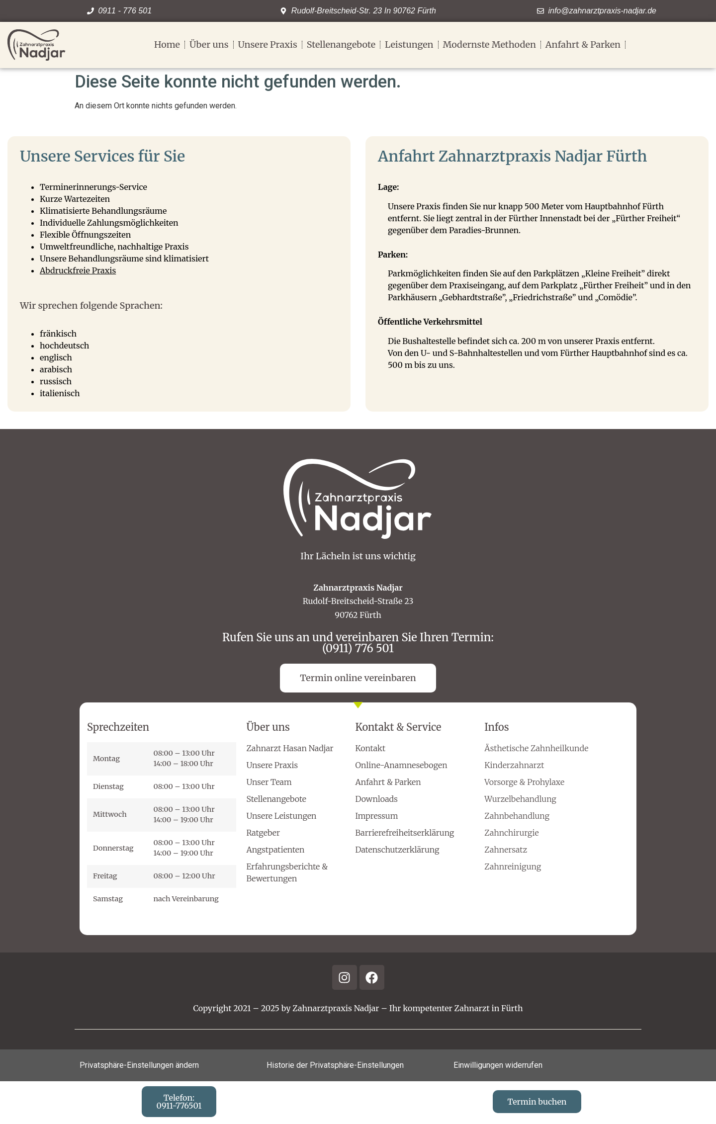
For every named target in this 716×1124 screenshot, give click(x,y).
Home (167, 45)
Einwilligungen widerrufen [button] (497, 1065)
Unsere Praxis (267, 45)
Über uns (209, 45)
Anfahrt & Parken (583, 45)
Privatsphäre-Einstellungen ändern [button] (139, 1065)
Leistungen (409, 45)
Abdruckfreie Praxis (78, 270)
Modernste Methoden (489, 45)
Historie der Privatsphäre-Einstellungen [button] (335, 1065)
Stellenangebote (341, 45)
